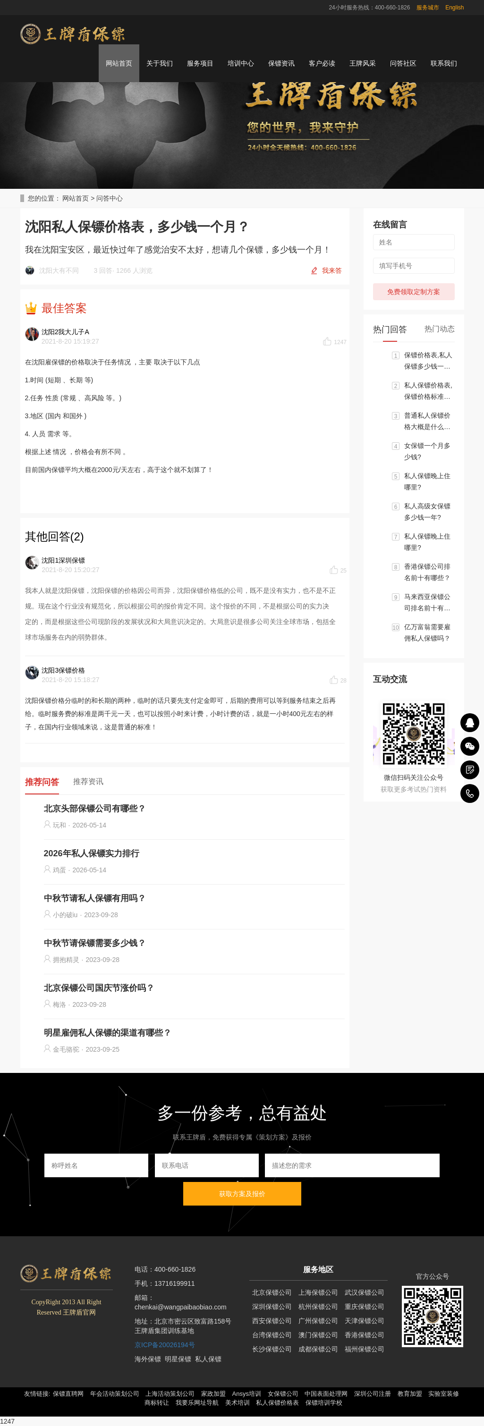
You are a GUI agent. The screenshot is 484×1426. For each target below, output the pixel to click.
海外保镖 (148, 1359)
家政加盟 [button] (213, 1393)
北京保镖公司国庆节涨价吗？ (99, 988)
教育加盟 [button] (410, 1393)
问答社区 (403, 63)
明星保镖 (178, 1359)
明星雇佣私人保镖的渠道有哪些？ (107, 1033)
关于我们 (159, 63)
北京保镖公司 (272, 1292)
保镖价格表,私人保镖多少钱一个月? (428, 361)
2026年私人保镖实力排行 (91, 853)
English (454, 7)
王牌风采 (362, 63)
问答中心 (109, 198)
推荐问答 (42, 782)
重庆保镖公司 (364, 1306)
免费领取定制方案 (413, 291)
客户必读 (322, 63)
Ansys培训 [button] (246, 1393)
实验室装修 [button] (443, 1393)
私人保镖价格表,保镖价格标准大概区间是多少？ (428, 391)
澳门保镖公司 (318, 1335)
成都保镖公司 (318, 1349)
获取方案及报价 (242, 1194)
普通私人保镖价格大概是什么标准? (427, 422)
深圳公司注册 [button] (372, 1393)
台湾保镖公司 (272, 1335)
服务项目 (200, 63)
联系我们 (444, 63)
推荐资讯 (88, 781)
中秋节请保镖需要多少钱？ (95, 943)
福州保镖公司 (364, 1349)
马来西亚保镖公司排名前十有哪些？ (427, 603)
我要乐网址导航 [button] (197, 1402)
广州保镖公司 (318, 1321)
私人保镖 (208, 1359)
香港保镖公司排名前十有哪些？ (427, 572)
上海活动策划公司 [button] (170, 1393)
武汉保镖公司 (364, 1292)
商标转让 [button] (156, 1402)
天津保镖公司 (364, 1321)
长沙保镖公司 (272, 1349)
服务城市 (427, 7)
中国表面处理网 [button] (326, 1393)
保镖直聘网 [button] (68, 1393)
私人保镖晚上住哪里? (427, 481)
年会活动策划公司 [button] (114, 1393)
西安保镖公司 (272, 1321)
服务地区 (318, 1270)
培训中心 (241, 63)
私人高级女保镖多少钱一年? (427, 511)
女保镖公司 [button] (283, 1393)
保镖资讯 (281, 63)
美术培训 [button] (237, 1402)
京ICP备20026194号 (165, 1345)
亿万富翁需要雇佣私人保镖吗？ (427, 632)
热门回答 (390, 329)
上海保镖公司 (318, 1292)
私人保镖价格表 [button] (277, 1402)
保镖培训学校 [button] (324, 1402)
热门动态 (440, 329)
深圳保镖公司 (272, 1306)
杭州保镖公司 (318, 1306)
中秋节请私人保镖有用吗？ (95, 898)
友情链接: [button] (37, 1393)
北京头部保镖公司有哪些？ (95, 808)
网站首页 (119, 63)
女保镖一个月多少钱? (427, 451)
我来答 (332, 270)
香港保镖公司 (364, 1335)
